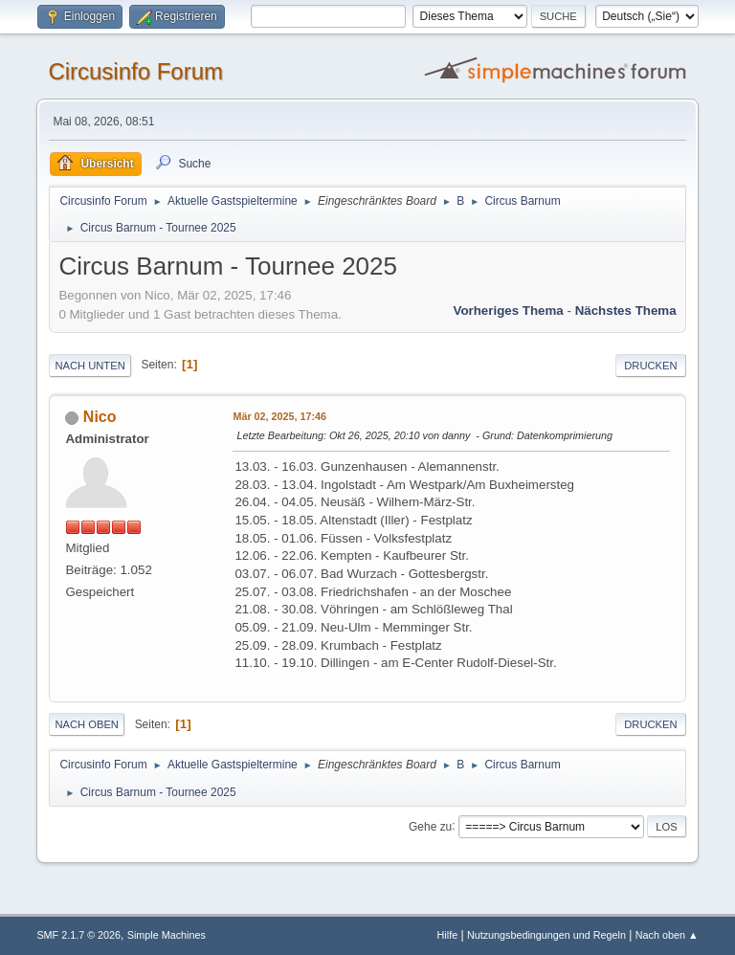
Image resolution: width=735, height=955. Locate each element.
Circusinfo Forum (135, 71)
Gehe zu (430, 826)
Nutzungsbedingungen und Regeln (546, 935)
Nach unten (89, 365)
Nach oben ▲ (667, 935)
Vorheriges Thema (508, 310)
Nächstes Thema (626, 310)
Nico (100, 417)
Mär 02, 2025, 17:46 (279, 416)
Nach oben (87, 724)
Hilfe (447, 935)
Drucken (650, 365)
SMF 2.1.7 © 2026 (78, 935)
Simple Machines (166, 935)
